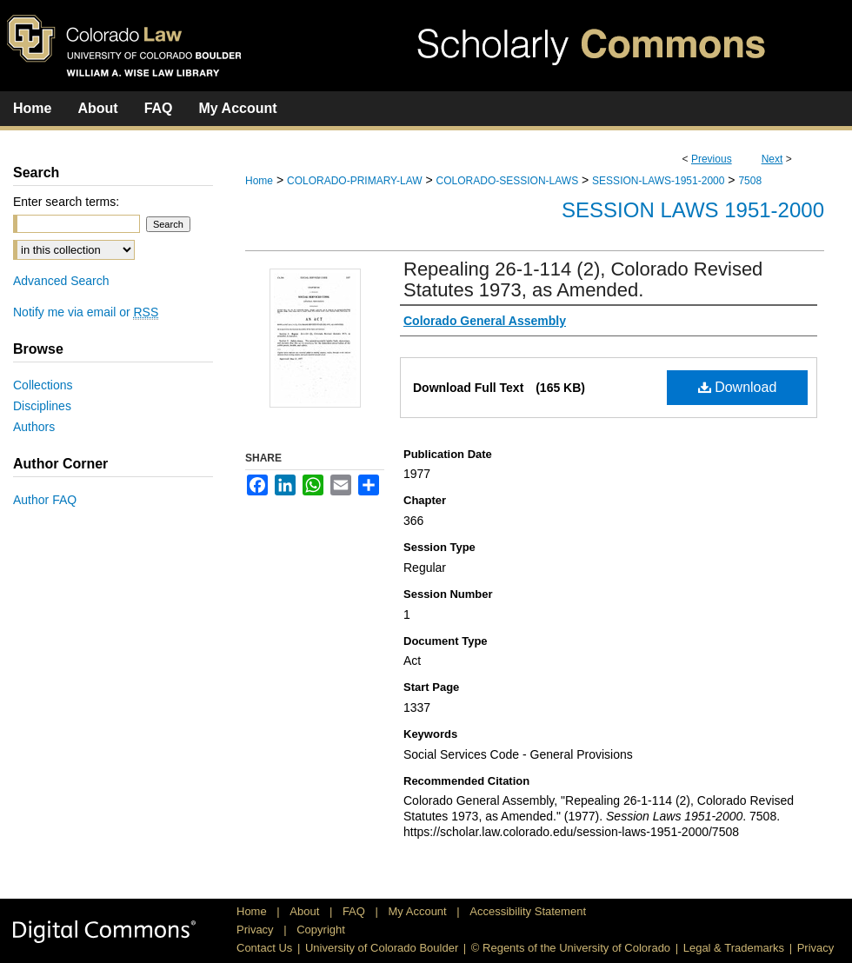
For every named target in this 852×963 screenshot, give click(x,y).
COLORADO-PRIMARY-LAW (355, 181)
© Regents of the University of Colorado (570, 947)
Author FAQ (45, 500)
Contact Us (264, 947)
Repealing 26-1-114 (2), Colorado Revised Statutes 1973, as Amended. (582, 279)
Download (737, 387)
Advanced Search (61, 281)
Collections (42, 385)
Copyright (320, 929)
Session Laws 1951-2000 (693, 210)
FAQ (356, 911)
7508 (750, 181)
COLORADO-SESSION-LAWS (507, 181)
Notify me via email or (85, 312)
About (306, 911)
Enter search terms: (66, 202)
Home (259, 181)
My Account (419, 911)
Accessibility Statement (527, 911)
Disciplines (42, 406)
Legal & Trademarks (733, 947)
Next (772, 159)
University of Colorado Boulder (381, 947)
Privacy (256, 929)
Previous (711, 159)
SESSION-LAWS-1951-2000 (658, 181)
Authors (34, 427)
